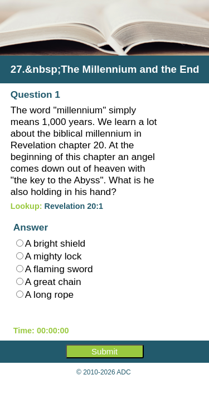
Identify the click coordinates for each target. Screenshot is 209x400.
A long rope (45, 294)
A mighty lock (49, 256)
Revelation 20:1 (74, 206)
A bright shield (50, 243)
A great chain (48, 281)
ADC (123, 372)
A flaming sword (54, 268)
